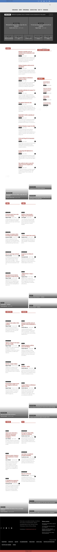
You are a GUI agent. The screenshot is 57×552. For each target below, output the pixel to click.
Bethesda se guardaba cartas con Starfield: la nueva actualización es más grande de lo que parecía (48, 529)
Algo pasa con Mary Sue (26, 473)
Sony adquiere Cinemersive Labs (25, 102)
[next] (52, 14)
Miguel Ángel (38, 27)
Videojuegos (15, 10)
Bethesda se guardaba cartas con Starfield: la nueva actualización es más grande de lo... (26, 53)
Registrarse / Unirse (9, 0)
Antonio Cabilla (9, 237)
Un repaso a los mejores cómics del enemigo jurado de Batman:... (12, 235)
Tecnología (45, 10)
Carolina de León (25, 457)
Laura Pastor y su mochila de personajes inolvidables (27, 454)
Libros (20, 10)
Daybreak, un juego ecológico (11, 364)
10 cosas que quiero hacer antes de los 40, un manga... (12, 215)
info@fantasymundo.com (31, 529)
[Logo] (12, 4)
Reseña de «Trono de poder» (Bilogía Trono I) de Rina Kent (27, 215)
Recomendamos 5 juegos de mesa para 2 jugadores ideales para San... (12, 385)
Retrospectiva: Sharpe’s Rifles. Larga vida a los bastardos (27, 433)
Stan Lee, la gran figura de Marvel (12, 254)
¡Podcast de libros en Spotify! (43, 50)
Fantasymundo (24, 257)
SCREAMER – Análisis (25, 366)
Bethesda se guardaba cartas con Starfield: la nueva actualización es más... (28, 324)
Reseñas (9, 36)
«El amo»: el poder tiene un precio (28, 235)
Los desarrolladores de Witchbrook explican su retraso (26, 78)
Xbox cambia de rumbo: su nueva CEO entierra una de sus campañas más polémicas (26, 165)
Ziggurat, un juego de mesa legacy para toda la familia (12, 343)
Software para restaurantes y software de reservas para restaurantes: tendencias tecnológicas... (11, 435)
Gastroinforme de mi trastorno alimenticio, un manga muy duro (12, 275)
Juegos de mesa (33, 10)
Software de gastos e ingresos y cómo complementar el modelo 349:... (12, 457)
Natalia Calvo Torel (13, 27)
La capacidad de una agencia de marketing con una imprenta (12, 481)
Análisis (2, 302)
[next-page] (8, 176)
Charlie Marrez (24, 327)
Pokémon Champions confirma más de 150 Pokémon (46, 97)
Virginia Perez (24, 237)
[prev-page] (6, 176)
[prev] (50, 14)
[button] (50, 4)
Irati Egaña (23, 217)
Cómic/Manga (26, 10)
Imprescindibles (16, 23)
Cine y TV (40, 10)
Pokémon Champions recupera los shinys (27, 126)
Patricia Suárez (9, 255)
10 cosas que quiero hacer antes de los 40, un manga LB (48, 527)
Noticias (20, 55)
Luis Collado (8, 438)
